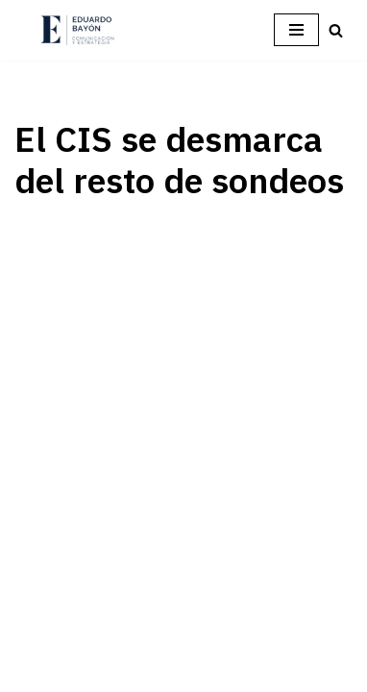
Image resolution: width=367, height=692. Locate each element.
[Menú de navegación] (296, 29)
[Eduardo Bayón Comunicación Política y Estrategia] (76, 30)
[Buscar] (336, 30)
